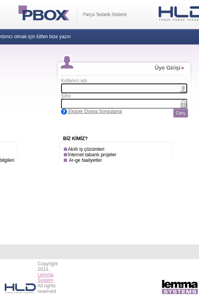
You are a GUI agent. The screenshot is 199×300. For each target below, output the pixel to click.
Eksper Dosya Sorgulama (91, 111)
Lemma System (45, 277)
